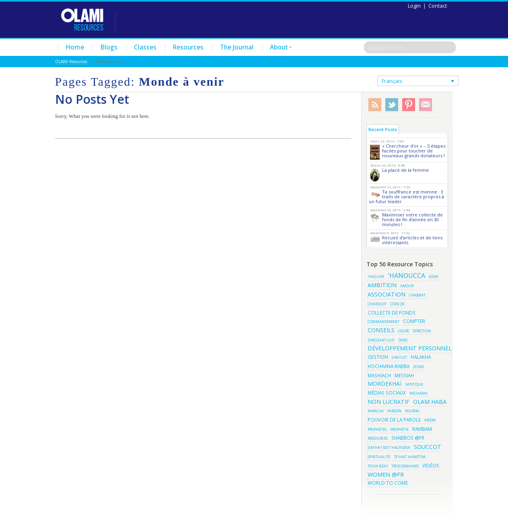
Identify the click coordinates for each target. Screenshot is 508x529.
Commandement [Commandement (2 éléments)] (383, 321)
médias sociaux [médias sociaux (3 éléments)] (387, 392)
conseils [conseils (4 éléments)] (381, 330)
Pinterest (408, 104)
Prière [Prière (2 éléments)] (430, 420)
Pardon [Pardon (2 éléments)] (394, 411)
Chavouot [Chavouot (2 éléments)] (377, 304)
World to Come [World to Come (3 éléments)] (388, 483)
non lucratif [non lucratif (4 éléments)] (388, 401)
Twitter (391, 104)
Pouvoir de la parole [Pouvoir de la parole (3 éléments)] (394, 419)
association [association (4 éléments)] (386, 294)
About (281, 47)
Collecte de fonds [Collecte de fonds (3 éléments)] (391, 312)
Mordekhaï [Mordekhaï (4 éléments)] (385, 383)
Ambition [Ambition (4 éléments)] (382, 285)
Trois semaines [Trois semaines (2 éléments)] (405, 466)
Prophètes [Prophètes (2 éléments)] (377, 429)
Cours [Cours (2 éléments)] (403, 330)
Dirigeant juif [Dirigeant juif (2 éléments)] (381, 340)
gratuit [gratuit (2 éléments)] (399, 357)
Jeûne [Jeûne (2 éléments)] (418, 366)
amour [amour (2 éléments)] (406, 285)
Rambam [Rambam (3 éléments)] (422, 429)
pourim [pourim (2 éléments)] (412, 411)
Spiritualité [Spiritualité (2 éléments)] (379, 456)
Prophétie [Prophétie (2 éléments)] (399, 429)
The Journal (236, 47)
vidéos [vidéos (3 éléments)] (430, 465)
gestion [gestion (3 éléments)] (378, 357)
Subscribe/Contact (425, 104)
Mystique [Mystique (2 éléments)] (414, 384)
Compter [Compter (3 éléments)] (414, 321)
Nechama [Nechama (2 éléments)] (418, 393)
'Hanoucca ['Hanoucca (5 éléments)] (406, 275)
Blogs (109, 47)
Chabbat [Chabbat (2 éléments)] (417, 295)
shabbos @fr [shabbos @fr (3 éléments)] (407, 437)
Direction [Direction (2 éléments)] (422, 330)
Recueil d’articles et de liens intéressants (412, 240)
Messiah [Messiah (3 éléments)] (404, 375)
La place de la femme (405, 170)
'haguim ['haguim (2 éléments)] (376, 276)
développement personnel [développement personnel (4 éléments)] (410, 348)
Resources (188, 47)
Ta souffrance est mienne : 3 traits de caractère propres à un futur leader (406, 196)
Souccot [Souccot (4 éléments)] (427, 447)
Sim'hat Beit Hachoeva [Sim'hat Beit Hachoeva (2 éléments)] (389, 447)
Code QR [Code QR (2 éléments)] (397, 304)
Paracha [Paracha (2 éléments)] (376, 411)
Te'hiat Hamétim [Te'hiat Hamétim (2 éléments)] (410, 456)
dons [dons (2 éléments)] (402, 340)
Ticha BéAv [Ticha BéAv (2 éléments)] (378, 466)
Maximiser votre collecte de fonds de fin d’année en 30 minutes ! (412, 219)
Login (414, 5)
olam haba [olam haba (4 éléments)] (429, 401)
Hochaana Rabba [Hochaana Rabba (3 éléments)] (388, 366)
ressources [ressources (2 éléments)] (378, 438)
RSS (374, 104)
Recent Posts (382, 129)
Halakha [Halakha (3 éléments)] (421, 357)
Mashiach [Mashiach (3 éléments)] (379, 375)
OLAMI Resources (71, 61)
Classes (145, 47)
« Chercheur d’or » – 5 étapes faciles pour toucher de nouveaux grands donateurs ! (413, 150)
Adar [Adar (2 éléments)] (433, 276)
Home (75, 47)
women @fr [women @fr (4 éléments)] (386, 474)
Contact (437, 5)
